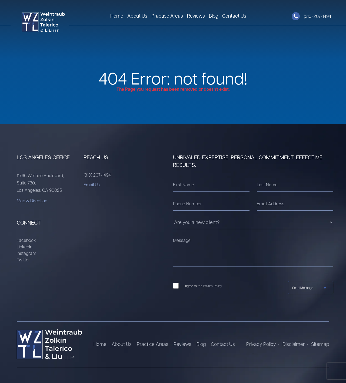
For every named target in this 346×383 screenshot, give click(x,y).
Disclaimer (293, 344)
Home (116, 15)
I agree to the (203, 286)
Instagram (26, 253)
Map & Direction (32, 200)
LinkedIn (24, 246)
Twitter (23, 259)
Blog (213, 15)
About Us (137, 15)
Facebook (26, 240)
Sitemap (320, 344)
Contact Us (234, 15)
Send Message (302, 287)
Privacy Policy (212, 286)
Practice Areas (167, 15)
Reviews (196, 15)
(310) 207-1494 (97, 175)
